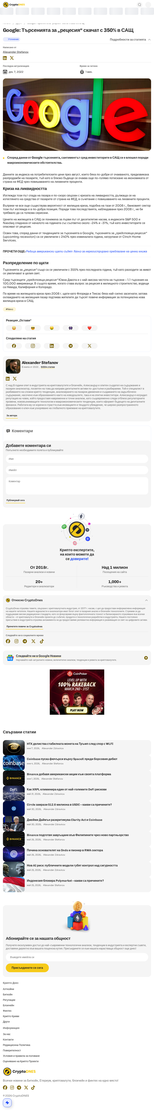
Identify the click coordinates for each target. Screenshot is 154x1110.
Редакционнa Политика (16, 1045)
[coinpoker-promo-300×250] (77, 713)
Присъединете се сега (27, 968)
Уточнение (13, 39)
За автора (12, 415)
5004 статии (48, 367)
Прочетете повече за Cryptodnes (24, 626)
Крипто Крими (11, 1016)
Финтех (7, 1010)
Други (6, 1021)
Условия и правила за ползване (21, 1055)
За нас (7, 1034)
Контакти (8, 1039)
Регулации (9, 1000)
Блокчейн (8, 1005)
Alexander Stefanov (16, 52)
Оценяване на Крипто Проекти (20, 1061)
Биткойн (8, 994)
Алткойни (8, 989)
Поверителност (12, 1050)
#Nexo (9, 309)
